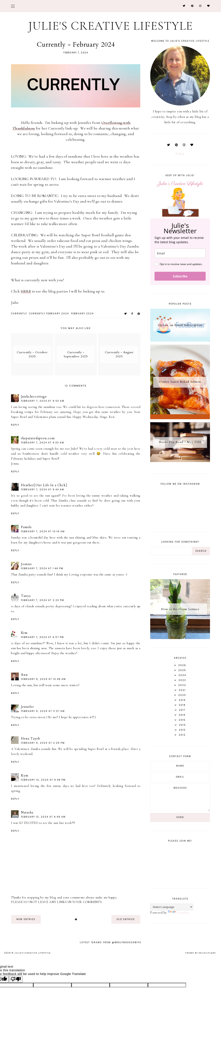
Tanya (26, 596)
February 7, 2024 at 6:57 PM (42, 637)
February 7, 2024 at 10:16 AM (43, 531)
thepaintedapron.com (38, 438)
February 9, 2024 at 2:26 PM (43, 743)
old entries (126, 919)
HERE (26, 291)
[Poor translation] (16, 979)
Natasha (27, 812)
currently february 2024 (49, 313)
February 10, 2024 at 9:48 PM (43, 780)
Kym (24, 775)
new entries (25, 919)
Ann (24, 675)
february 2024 (82, 313)
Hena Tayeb (30, 738)
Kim (24, 633)
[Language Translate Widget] (171, 907)
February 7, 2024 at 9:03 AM (42, 401)
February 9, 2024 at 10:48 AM (43, 679)
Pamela (26, 527)
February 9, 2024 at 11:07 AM (43, 711)
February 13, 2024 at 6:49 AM (43, 816)
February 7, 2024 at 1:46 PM (42, 568)
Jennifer (27, 707)
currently (19, 313)
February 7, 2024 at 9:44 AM (42, 489)
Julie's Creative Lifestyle (110, 26)
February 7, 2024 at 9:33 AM (42, 442)
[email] (180, 253)
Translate (178, 912)
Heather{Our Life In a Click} (44, 485)
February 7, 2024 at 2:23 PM (42, 600)
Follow (180, 154)
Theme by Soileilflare (200, 953)
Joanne (26, 564)
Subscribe (180, 276)
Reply (15, 425)
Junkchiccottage (34, 396)
